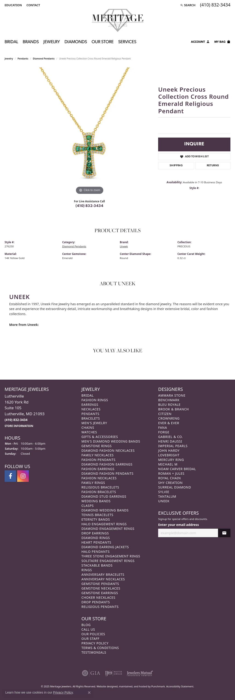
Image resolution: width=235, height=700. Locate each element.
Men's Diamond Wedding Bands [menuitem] (110, 441)
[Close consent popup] (89, 692)
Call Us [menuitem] (88, 629)
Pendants (23, 58)
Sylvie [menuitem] (163, 492)
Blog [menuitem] (86, 625)
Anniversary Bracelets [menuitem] (102, 574)
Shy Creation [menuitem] (170, 482)
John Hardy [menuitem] (168, 450)
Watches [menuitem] (89, 432)
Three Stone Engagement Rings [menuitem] (110, 556)
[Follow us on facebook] (10, 476)
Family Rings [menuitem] (93, 482)
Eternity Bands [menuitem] (95, 519)
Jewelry (51, 42)
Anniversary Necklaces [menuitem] (103, 579)
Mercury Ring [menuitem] (171, 459)
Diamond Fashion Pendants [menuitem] (107, 473)
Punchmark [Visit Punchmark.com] (158, 686)
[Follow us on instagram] (23, 476)
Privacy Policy (63, 692)
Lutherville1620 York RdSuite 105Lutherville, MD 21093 (25, 410)
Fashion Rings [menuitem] (94, 400)
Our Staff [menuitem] (90, 638)
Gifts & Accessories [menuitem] (99, 437)
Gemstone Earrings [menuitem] (99, 593)
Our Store (103, 42)
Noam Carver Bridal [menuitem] (177, 469)
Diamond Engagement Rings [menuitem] (107, 528)
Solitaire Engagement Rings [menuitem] (108, 561)
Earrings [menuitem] (89, 404)
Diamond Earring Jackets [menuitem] (105, 547)
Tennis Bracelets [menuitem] (97, 515)
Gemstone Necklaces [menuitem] (100, 588)
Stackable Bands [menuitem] (97, 565)
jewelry (9, 58)
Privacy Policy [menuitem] (95, 643)
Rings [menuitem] (86, 570)
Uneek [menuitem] (163, 501)
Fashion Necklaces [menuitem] (99, 478)
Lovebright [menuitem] (168, 455)
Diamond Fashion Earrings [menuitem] (107, 464)
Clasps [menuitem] (87, 505)
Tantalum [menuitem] (167, 496)
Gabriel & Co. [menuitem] (170, 437)
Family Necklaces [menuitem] (97, 455)
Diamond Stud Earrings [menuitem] (103, 496)
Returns (213, 165)
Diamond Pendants (44, 58)
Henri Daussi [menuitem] (170, 441)
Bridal (11, 42)
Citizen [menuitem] (164, 414)
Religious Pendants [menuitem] (100, 606)
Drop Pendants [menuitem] (95, 602)
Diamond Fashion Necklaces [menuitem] (108, 450)
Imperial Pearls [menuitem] (172, 446)
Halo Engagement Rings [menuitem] (104, 524)
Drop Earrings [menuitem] (95, 533)
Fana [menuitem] (162, 427)
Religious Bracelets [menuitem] (100, 487)
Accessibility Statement (179, 686)
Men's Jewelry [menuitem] (94, 423)
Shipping (176, 165)
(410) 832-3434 (89, 206)
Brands (31, 42)
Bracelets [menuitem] (90, 418)
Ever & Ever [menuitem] (168, 423)
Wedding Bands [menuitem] (96, 501)
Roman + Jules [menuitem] (171, 473)
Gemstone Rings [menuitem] (96, 446)
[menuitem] (91, 673)
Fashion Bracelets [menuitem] (98, 492)
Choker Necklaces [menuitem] (98, 597)
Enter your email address (178, 524)
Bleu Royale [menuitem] (169, 404)
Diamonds (75, 42)
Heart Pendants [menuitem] (96, 542)
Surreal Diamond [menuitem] (174, 487)
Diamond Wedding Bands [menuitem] (105, 510)
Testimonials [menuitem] (93, 652)
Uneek (124, 246)
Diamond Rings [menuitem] (95, 538)
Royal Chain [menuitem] (169, 478)
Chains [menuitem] (87, 427)
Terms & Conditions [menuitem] (100, 648)
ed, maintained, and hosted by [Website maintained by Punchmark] (133, 686)
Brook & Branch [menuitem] (173, 409)
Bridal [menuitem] (87, 395)
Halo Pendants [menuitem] (95, 551)
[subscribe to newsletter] (224, 532)
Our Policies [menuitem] (93, 634)
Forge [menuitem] (163, 432)
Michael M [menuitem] (167, 464)
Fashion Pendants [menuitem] (98, 459)
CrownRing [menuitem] (169, 418)
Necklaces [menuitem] (91, 409)
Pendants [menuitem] (90, 414)
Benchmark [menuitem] (168, 400)
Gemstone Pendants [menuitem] (100, 583)
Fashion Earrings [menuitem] (98, 469)
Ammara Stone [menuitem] (171, 395)
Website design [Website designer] (106, 686)
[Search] (188, 5)
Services (127, 42)
